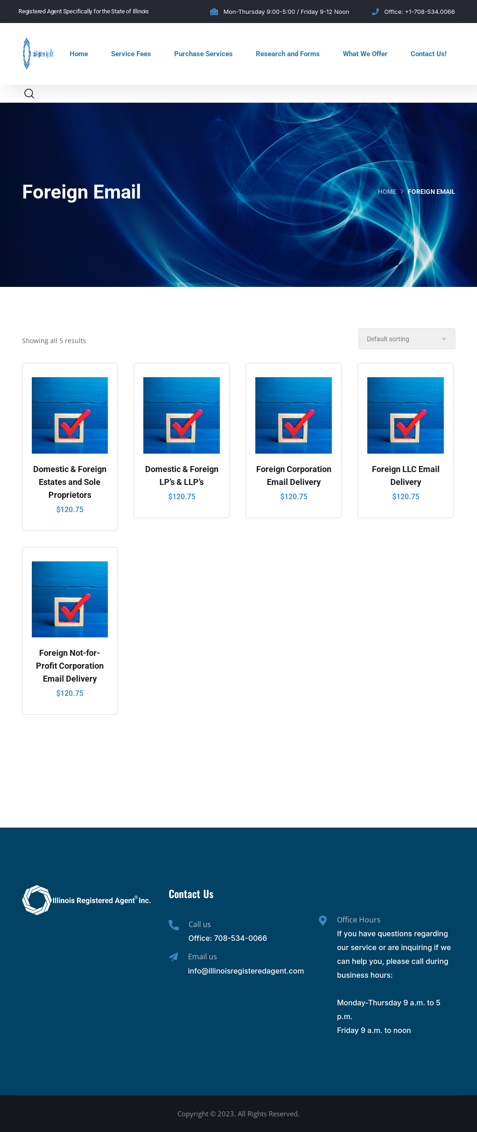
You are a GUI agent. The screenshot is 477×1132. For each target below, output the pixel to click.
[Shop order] (407, 338)
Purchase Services (203, 54)
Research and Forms (288, 54)
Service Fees (131, 54)
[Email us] (173, 957)
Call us (199, 924)
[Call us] (174, 925)
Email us (202, 956)
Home (79, 54)
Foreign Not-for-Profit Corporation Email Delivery (70, 665)
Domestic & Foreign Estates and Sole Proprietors (69, 482)
